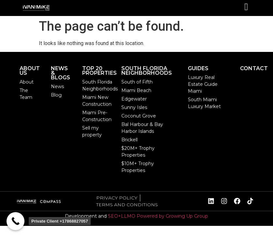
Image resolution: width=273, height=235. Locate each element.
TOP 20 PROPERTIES (99, 70)
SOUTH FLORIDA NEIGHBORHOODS (146, 70)
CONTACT (254, 68)
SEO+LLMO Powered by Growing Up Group (158, 216)
